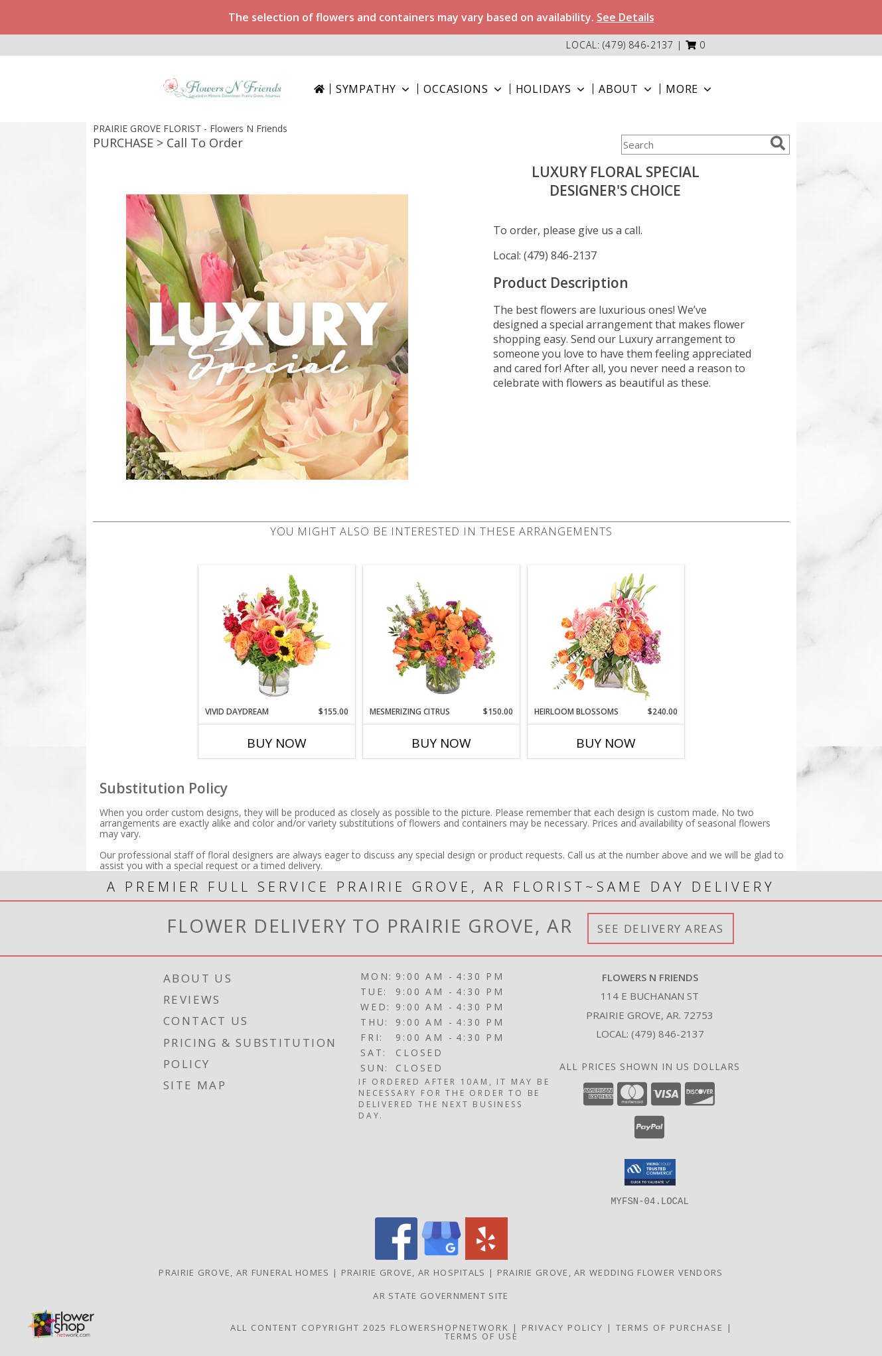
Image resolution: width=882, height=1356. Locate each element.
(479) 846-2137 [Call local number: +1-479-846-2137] (638, 44)
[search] (778, 143)
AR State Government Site (440, 1295)
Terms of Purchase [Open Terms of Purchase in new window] (669, 1327)
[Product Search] (693, 144)
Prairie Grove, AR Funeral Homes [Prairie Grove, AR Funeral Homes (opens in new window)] (244, 1272)
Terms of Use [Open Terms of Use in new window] (481, 1335)
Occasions (463, 89)
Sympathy (374, 89)
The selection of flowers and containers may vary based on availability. (441, 17)
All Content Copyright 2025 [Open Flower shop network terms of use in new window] (308, 1327)
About (626, 89)
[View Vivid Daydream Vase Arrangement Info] (276, 636)
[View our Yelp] (486, 1255)
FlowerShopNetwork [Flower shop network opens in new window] (449, 1327)
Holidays (551, 89)
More (690, 89)
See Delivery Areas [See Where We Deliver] (660, 928)
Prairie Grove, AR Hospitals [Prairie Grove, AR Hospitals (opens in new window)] (413, 1272)
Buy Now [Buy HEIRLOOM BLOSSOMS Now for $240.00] (606, 743)
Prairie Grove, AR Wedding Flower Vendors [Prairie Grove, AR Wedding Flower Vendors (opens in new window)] (610, 1272)
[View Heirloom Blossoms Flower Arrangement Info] (605, 636)
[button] (696, 44)
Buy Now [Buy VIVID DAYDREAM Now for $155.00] (277, 743)
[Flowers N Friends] (222, 88)
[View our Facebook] (396, 1255)
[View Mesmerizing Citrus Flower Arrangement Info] (441, 636)
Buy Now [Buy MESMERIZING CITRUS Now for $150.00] (441, 743)
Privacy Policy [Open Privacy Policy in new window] (562, 1327)
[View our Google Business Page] (441, 1255)
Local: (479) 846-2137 (545, 255)
